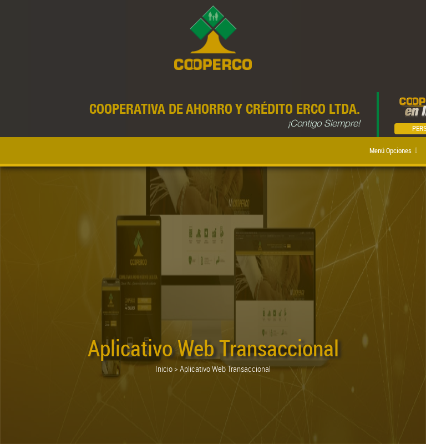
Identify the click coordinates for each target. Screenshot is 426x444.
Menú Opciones (393, 150)
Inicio (164, 368)
